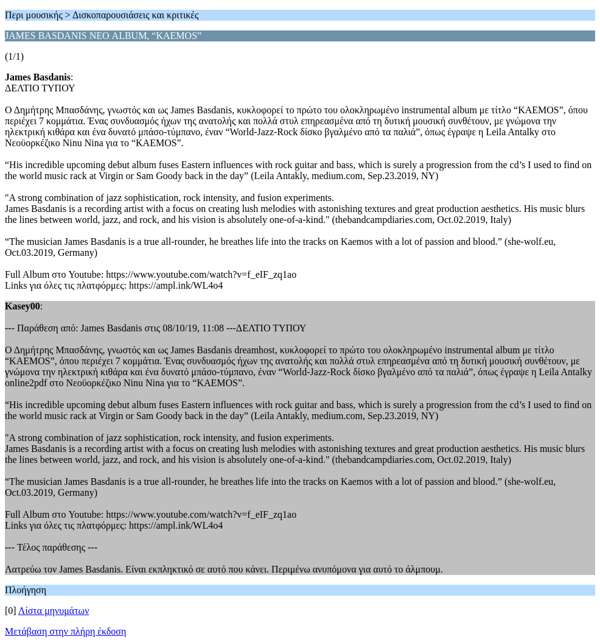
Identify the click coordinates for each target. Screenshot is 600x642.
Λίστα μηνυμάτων (53, 610)
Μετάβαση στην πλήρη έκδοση (65, 631)
